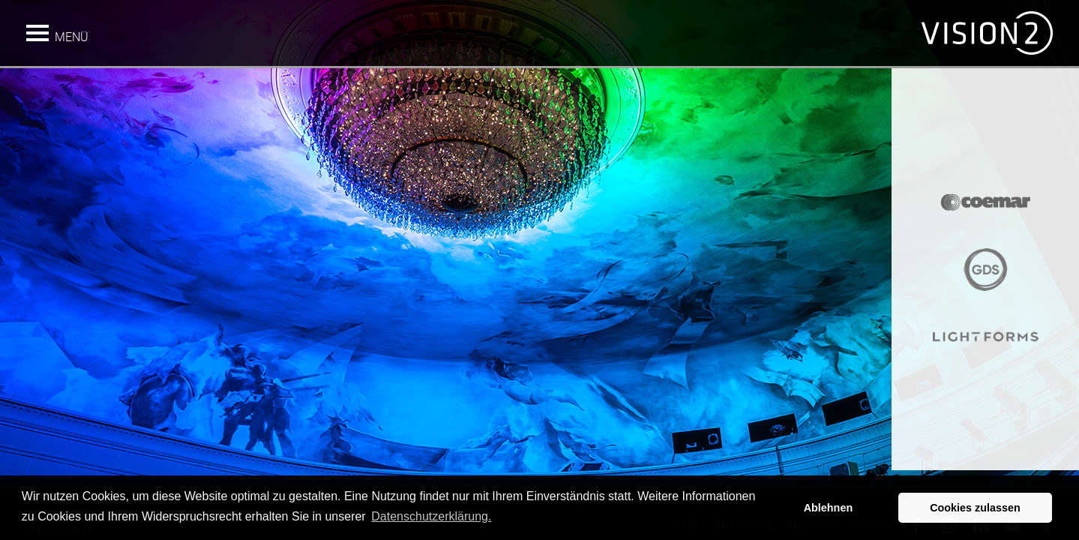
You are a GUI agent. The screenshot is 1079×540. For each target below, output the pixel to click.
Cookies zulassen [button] (975, 508)
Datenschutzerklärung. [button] (431, 516)
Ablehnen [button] (828, 508)
